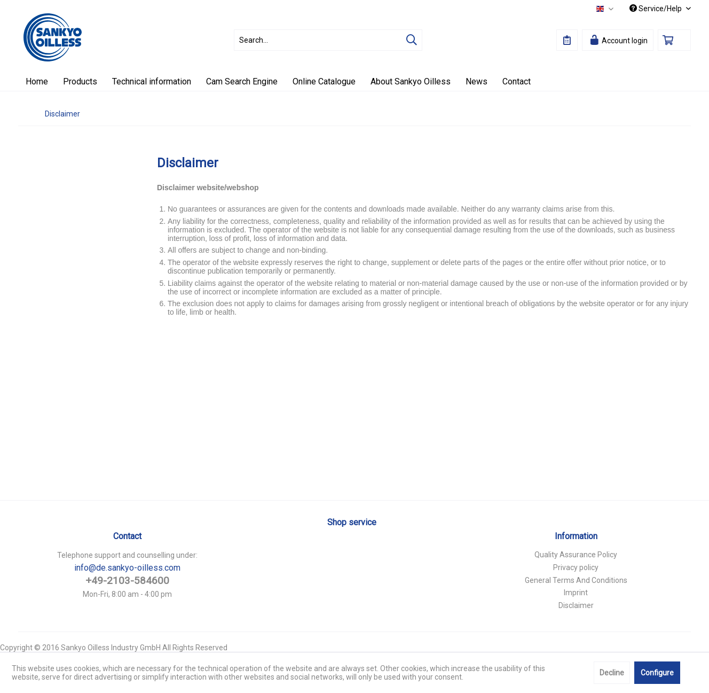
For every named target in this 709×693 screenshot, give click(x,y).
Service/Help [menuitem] (656, 8)
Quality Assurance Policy (575, 554)
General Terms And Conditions (576, 580)
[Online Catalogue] (324, 81)
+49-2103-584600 (127, 580)
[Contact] (516, 81)
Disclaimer (576, 605)
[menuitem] (328, 40)
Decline (612, 672)
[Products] (80, 81)
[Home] (37, 81)
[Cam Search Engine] (242, 81)
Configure (657, 672)
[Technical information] (152, 81)
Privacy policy (575, 567)
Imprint (576, 592)
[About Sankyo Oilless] (410, 81)
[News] (476, 81)
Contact (127, 536)
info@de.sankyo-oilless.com (127, 568)
